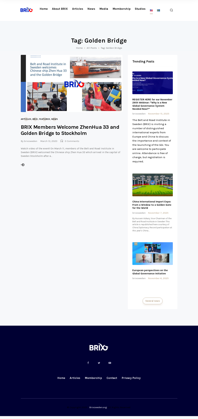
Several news (152, 303)
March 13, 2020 (48, 141)
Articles (26, 119)
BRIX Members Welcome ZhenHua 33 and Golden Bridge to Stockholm (70, 130)
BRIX (35, 119)
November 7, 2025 (158, 213)
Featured (44, 119)
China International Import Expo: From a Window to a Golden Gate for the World (152, 206)
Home (79, 47)
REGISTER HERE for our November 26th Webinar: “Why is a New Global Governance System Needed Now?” (151, 104)
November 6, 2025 (158, 280)
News (54, 119)
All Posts (92, 47)
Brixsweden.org (98, 410)
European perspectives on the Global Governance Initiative (150, 274)
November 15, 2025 (158, 114)
